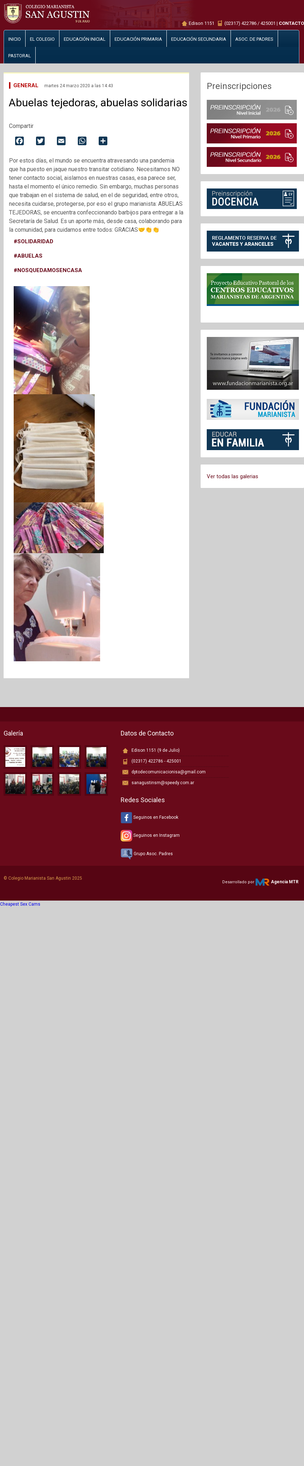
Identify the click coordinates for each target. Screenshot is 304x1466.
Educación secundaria (198, 39)
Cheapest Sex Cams (20, 904)
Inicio (14, 39)
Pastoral (19, 55)
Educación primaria (138, 39)
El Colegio (42, 39)
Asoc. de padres (254, 39)
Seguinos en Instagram (150, 835)
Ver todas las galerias (232, 476)
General (26, 85)
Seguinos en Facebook (149, 817)
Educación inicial (85, 39)
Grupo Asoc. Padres (147, 853)
